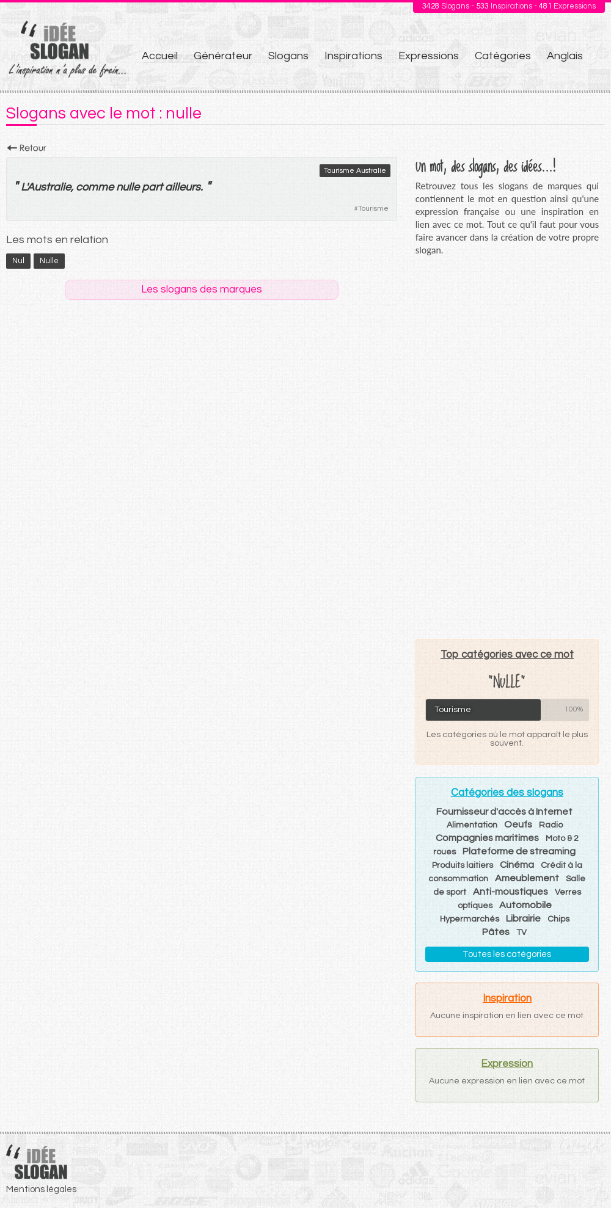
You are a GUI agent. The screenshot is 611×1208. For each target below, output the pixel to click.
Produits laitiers (462, 865)
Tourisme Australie (355, 171)
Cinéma (517, 865)
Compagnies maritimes (487, 838)
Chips (558, 919)
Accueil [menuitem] (160, 56)
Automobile (525, 905)
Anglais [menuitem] (565, 56)
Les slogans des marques (201, 289)
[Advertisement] (507, 447)
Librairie (523, 918)
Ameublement (527, 878)
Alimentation (472, 825)
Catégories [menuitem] (503, 56)
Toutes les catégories (507, 954)
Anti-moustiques (510, 892)
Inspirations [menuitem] (353, 56)
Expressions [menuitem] (428, 56)
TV (521, 932)
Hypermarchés (469, 919)
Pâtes (496, 932)
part (152, 187)
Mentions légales (41, 1189)
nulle (127, 187)
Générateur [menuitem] (223, 56)
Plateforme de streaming (519, 851)
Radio (551, 825)
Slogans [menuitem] (288, 56)
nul (18, 261)
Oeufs (518, 824)
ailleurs (182, 187)
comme (95, 187)
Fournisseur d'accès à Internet (504, 812)
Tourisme (373, 209)
